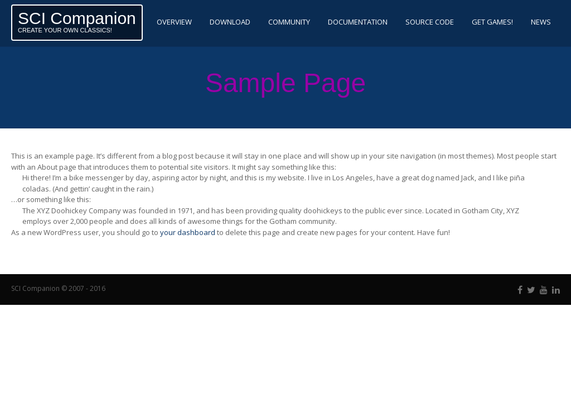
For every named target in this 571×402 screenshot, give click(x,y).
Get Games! (492, 22)
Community (289, 22)
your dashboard (187, 232)
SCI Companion (77, 18)
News (541, 22)
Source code (429, 22)
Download (230, 22)
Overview (174, 22)
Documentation (358, 22)
